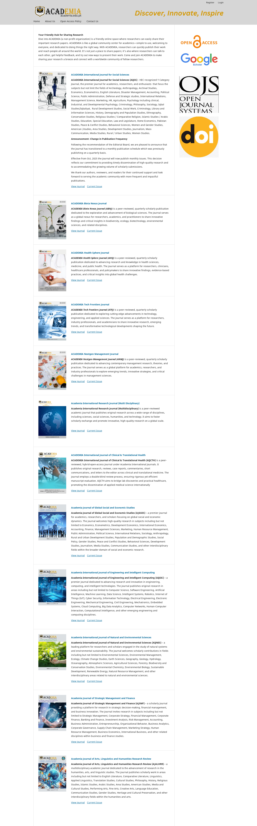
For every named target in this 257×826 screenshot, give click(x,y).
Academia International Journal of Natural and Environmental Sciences (111, 637)
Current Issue (94, 186)
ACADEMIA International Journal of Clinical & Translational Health (108, 455)
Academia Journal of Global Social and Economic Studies (103, 507)
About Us (50, 21)
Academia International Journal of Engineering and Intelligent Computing (113, 572)
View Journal (78, 186)
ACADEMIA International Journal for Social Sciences (100, 74)
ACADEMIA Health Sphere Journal (90, 252)
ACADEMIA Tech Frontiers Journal (90, 304)
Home (36, 21)
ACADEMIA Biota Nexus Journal (89, 203)
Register (210, 2)
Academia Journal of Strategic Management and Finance (103, 698)
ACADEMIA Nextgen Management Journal (94, 353)
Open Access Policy (70, 21)
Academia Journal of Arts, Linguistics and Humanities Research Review (111, 758)
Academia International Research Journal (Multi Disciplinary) (105, 403)
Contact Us (92, 21)
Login (221, 2)
